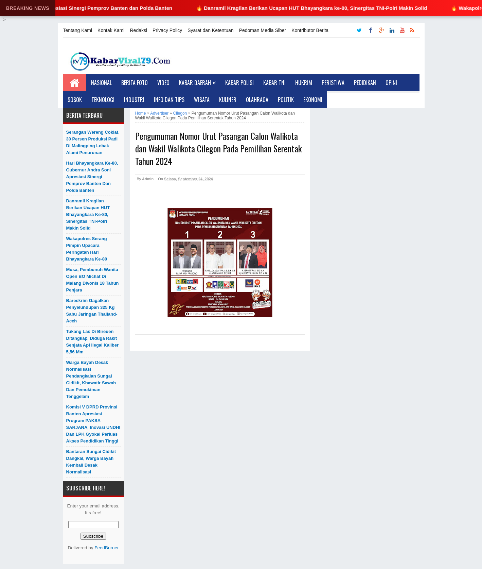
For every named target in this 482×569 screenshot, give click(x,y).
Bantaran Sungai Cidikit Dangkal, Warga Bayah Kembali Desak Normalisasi (91, 461)
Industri (134, 100)
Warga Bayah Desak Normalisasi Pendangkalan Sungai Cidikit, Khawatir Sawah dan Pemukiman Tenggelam (91, 379)
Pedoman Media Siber (262, 30)
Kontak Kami (110, 30)
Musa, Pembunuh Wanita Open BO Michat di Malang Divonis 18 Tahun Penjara (92, 279)
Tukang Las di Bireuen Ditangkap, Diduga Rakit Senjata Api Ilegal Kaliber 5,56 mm (92, 341)
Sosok (75, 100)
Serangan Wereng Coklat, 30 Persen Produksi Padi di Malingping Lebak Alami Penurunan (93, 142)
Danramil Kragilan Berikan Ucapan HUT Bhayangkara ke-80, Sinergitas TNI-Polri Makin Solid (88, 214)
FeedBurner (106, 547)
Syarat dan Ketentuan (210, 30)
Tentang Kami (77, 30)
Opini (391, 83)
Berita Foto (134, 83)
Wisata (202, 100)
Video (163, 83)
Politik (286, 100)
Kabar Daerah (197, 83)
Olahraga (257, 100)
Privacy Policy (167, 30)
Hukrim (303, 83)
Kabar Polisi (239, 83)
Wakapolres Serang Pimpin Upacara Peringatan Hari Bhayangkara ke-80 (86, 249)
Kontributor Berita (309, 30)
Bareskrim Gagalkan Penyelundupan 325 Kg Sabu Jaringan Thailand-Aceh (92, 310)
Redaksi (138, 30)
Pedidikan (365, 83)
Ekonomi (312, 100)
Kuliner (227, 100)
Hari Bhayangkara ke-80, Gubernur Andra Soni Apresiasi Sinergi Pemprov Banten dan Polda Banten (92, 177)
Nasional (101, 83)
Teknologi (102, 100)
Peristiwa (333, 83)
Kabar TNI (274, 83)
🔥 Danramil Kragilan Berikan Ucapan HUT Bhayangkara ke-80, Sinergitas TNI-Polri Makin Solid (317, 8)
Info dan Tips (169, 100)
